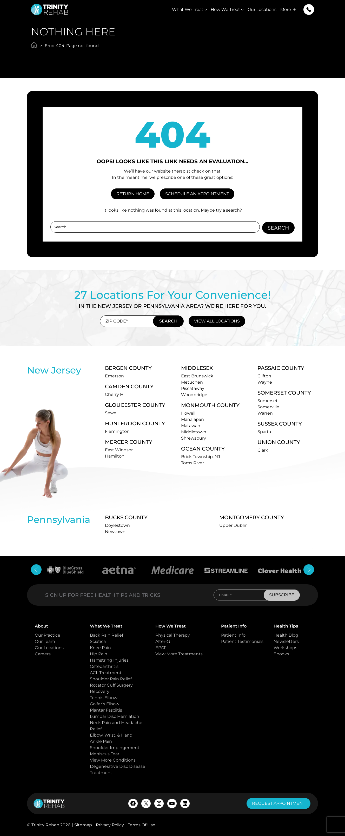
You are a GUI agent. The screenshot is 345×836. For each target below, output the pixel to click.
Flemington (117, 431)
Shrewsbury (193, 437)
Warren (265, 412)
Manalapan (192, 419)
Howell (188, 412)
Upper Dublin (233, 525)
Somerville (268, 406)
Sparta (264, 431)
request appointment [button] (278, 803)
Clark (262, 449)
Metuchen (192, 381)
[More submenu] (294, 9)
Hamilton (114, 455)
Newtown (115, 531)
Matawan (190, 425)
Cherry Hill (116, 394)
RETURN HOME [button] (132, 193)
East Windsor (119, 449)
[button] (308, 9)
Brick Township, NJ (200, 456)
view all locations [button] (217, 320)
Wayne (264, 381)
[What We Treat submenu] (205, 9)
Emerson (114, 375)
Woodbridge (194, 394)
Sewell (111, 412)
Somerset (267, 400)
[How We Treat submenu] (242, 9)
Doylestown (117, 525)
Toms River (192, 462)
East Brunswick (197, 375)
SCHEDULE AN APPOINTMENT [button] (197, 193)
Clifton (264, 375)
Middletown (193, 431)
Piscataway (192, 388)
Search (278, 227)
